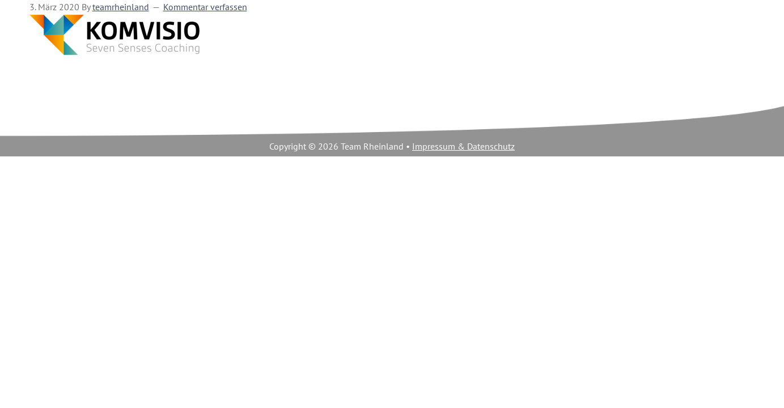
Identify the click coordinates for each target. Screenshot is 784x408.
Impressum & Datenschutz (463, 147)
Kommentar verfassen (205, 7)
